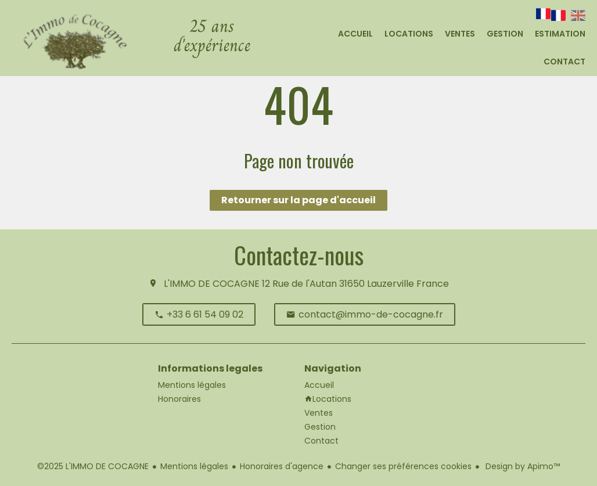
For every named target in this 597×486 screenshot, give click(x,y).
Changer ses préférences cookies (403, 466)
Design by (521, 466)
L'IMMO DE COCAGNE (212, 283)
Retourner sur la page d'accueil (298, 200)
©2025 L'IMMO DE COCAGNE (93, 466)
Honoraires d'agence (281, 466)
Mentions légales (194, 466)
